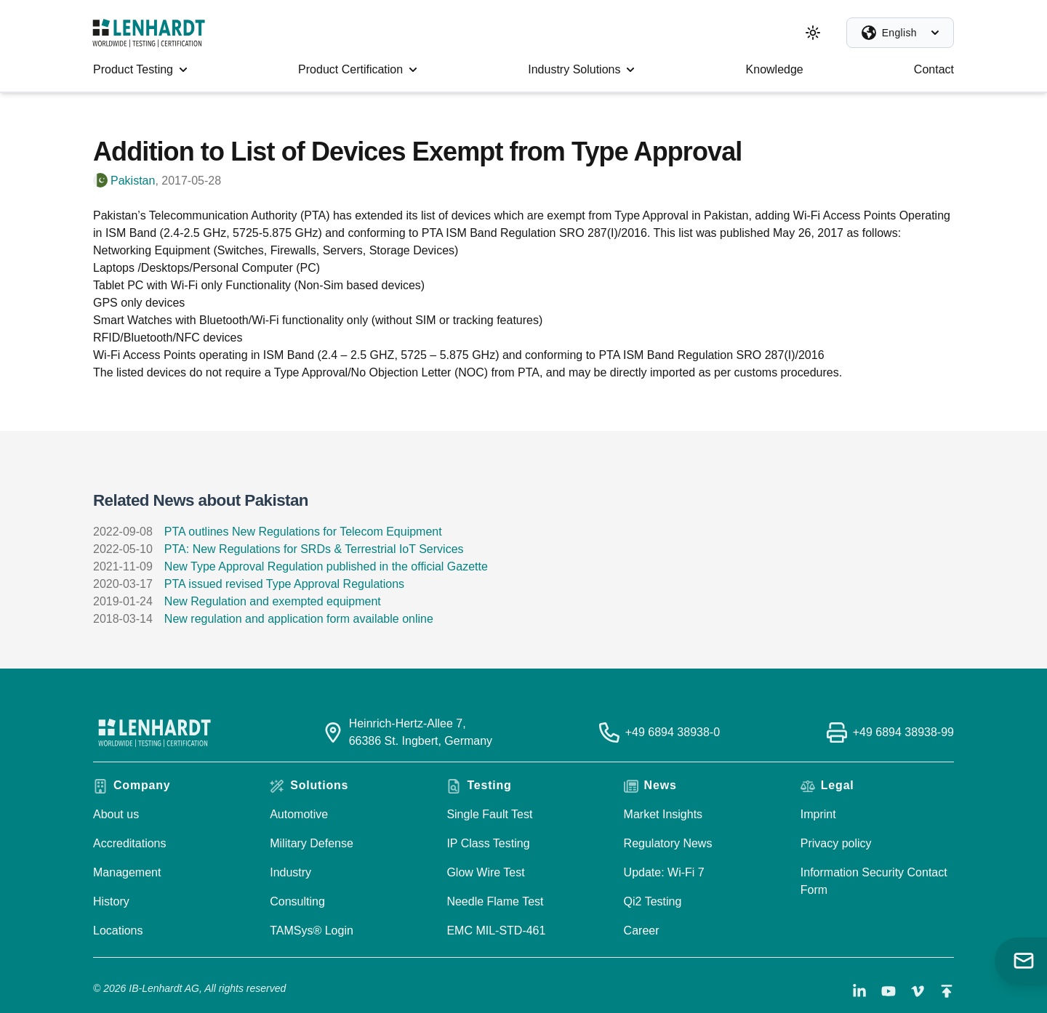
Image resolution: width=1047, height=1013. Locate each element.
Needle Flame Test (494, 901)
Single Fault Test (489, 814)
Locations (118, 930)
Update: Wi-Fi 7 (664, 872)
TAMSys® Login (311, 930)
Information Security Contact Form (874, 881)
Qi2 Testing (653, 901)
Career (641, 930)
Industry (290, 872)
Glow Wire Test (485, 872)
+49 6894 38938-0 (672, 732)
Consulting (297, 901)
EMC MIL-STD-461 (495, 930)
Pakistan (133, 180)
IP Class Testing (487, 843)
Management (127, 872)
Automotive (299, 814)
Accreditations (130, 843)
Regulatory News (668, 843)
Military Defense (311, 843)
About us (116, 814)
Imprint (818, 814)
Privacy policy (836, 843)
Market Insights (663, 814)
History (111, 901)
